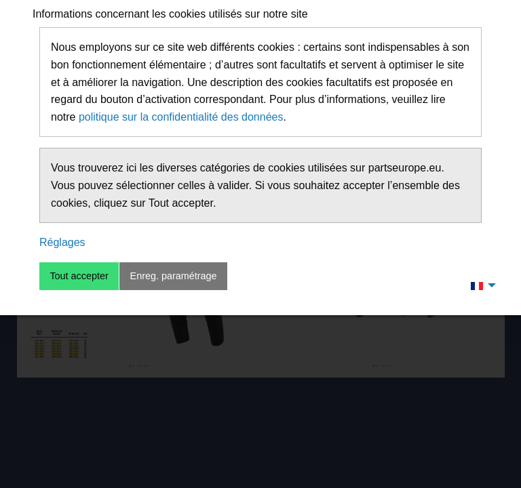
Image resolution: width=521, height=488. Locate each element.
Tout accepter (79, 275)
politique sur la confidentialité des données (181, 117)
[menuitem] (479, 285)
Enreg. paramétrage (173, 275)
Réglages (62, 242)
